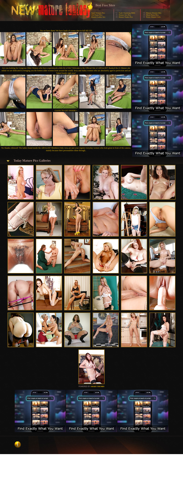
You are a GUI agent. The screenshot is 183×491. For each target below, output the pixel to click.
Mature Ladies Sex (98, 17)
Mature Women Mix (153, 13)
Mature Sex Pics (125, 15)
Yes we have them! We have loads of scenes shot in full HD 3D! (66, 30)
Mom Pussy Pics (152, 15)
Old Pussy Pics (96, 15)
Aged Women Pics (98, 13)
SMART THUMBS (97, 386)
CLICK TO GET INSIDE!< (66, 110)
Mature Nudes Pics (126, 17)
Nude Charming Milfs (127, 13)
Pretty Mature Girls (153, 17)
